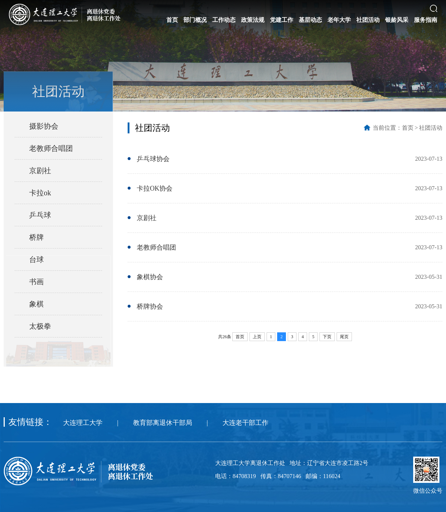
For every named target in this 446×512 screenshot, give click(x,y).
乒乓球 (40, 215)
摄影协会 (43, 126)
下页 (327, 336)
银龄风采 (396, 20)
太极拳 (40, 326)
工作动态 (224, 20)
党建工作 (281, 20)
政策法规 (252, 20)
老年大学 (339, 20)
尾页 (344, 336)
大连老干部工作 (245, 422)
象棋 (36, 304)
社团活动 (368, 20)
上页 (257, 336)
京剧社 (40, 171)
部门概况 (195, 20)
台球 (36, 259)
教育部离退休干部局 (162, 422)
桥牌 (36, 237)
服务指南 (425, 20)
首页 (172, 20)
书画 (36, 282)
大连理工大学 (82, 422)
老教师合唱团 (51, 148)
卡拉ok (40, 193)
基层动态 (310, 20)
